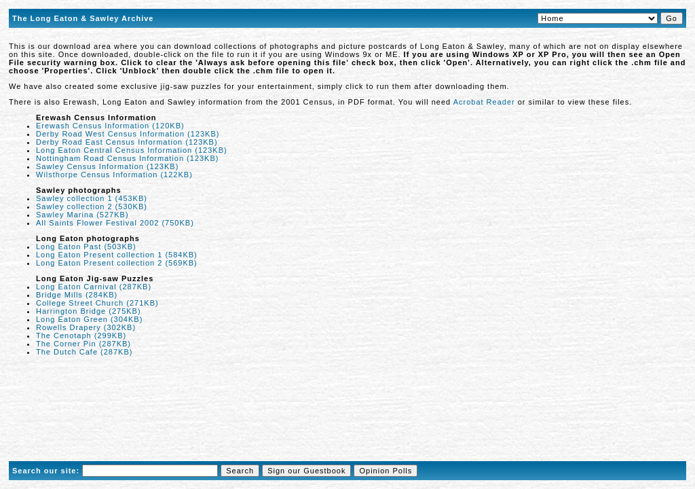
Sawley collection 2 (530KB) (91, 206)
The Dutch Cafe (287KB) (84, 352)
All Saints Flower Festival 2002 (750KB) (115, 223)
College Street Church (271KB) (97, 303)
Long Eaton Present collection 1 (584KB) (117, 255)
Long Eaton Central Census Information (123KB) (131, 150)
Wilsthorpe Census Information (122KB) (114, 174)
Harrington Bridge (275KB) (88, 311)
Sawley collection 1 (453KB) (91, 198)
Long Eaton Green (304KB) (89, 319)
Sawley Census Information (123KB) (107, 166)
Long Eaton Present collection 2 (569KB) (117, 263)
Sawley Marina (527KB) (82, 215)
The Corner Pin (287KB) (83, 344)
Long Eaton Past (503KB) (86, 246)
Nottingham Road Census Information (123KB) (127, 158)
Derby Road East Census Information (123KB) (127, 142)
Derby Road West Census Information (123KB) (127, 134)
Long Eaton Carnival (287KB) (93, 287)
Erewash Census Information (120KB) (110, 126)
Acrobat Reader (484, 102)
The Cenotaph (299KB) (81, 335)
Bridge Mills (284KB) (76, 295)
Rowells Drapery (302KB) (86, 327)
